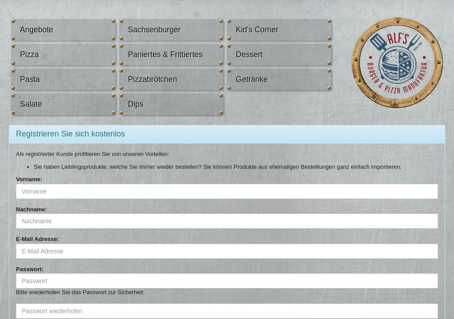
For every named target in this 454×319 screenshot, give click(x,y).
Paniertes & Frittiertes (165, 54)
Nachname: (31, 209)
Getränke (252, 79)
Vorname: (29, 179)
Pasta (30, 79)
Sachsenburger (154, 29)
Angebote (36, 29)
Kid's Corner (257, 29)
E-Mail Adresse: (37, 239)
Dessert (249, 54)
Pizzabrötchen (152, 79)
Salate (31, 104)
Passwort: (29, 269)
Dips (136, 104)
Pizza (29, 54)
